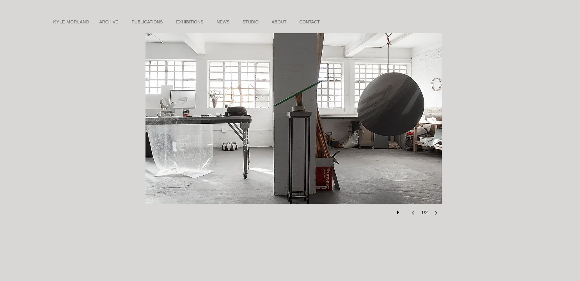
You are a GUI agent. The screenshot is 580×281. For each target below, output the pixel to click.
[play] (399, 210)
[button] (293, 132)
